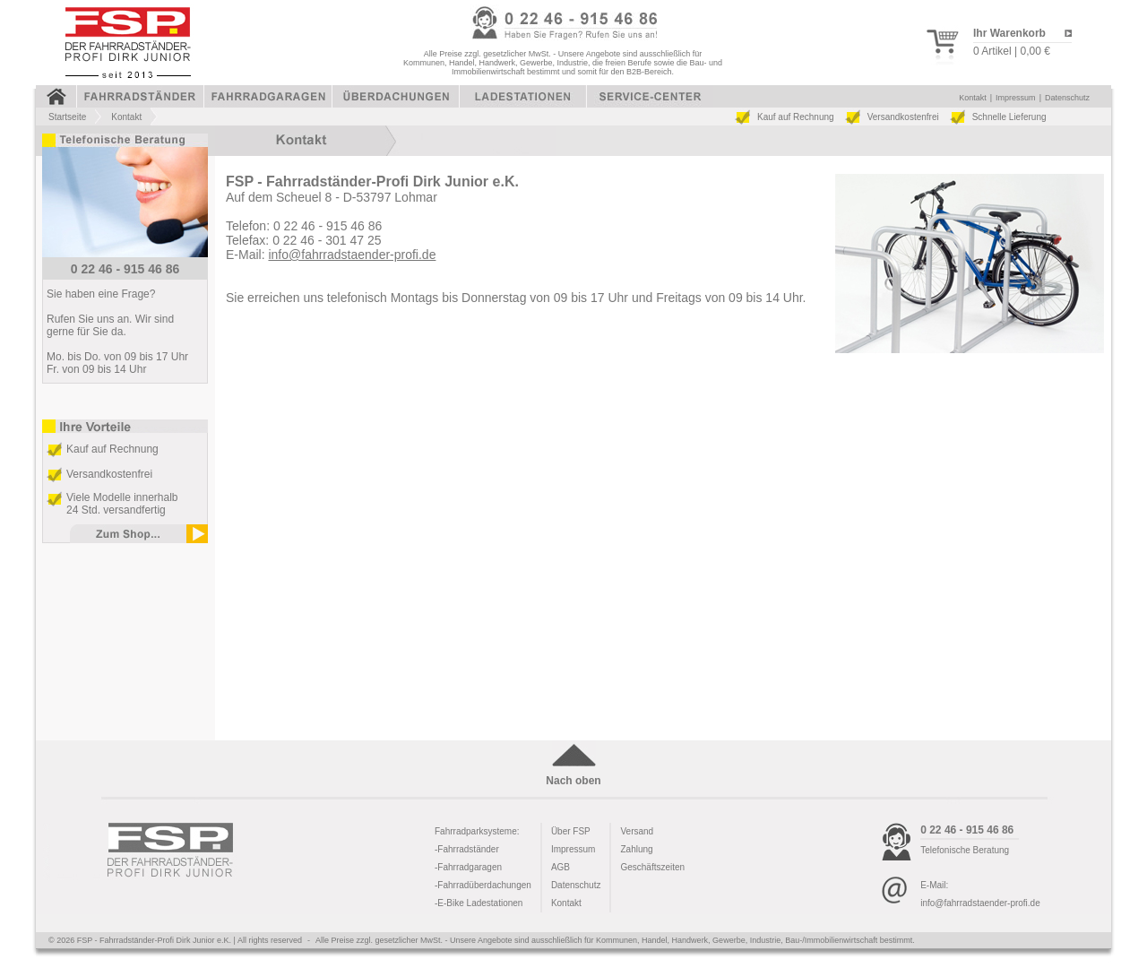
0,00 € (1034, 51)
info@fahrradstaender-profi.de (352, 254)
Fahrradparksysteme (476, 831)
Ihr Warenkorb (1009, 33)
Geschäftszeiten (652, 867)
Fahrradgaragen (469, 867)
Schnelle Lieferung (1009, 117)
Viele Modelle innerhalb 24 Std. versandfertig (122, 503)
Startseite (67, 117)
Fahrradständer (467, 849)
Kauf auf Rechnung (795, 117)
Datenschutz (1067, 97)
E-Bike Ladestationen (479, 903)
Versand (636, 831)
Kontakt (973, 97)
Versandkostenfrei (903, 117)
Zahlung (636, 849)
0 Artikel (992, 51)
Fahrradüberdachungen (484, 885)
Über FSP (571, 831)
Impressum (1016, 97)
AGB (560, 867)
